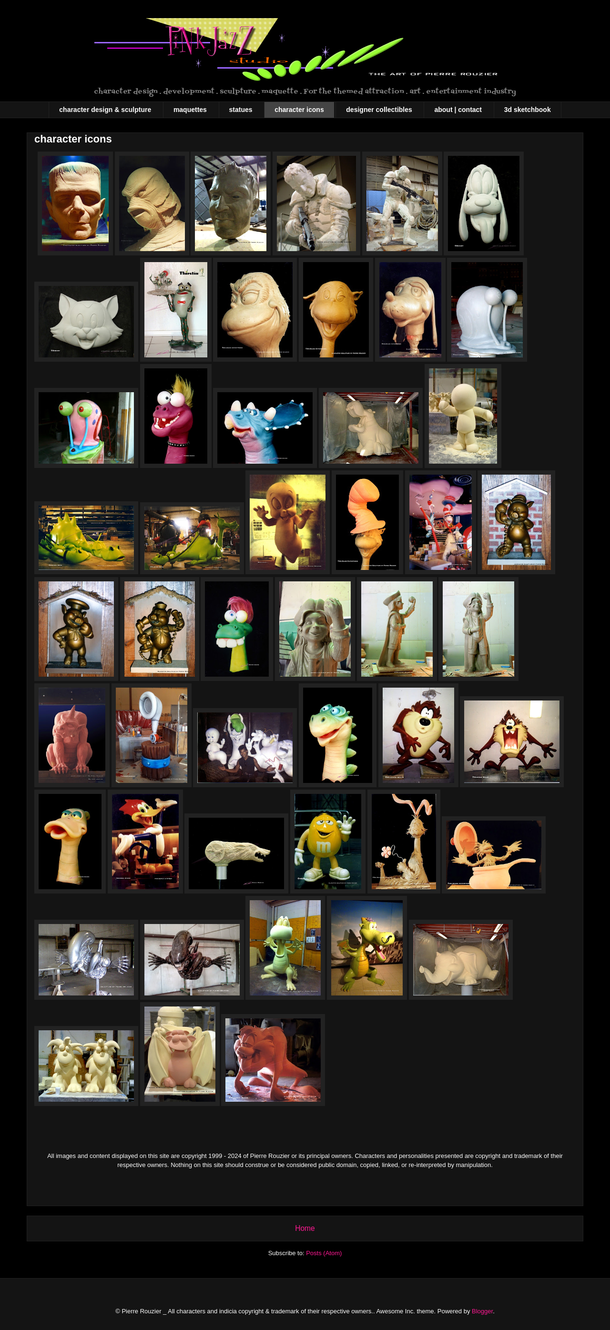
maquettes (190, 109)
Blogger (482, 1311)
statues (241, 109)
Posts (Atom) (324, 1253)
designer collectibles (379, 109)
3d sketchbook (527, 109)
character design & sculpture (105, 109)
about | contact (458, 109)
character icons (299, 109)
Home (305, 1228)
